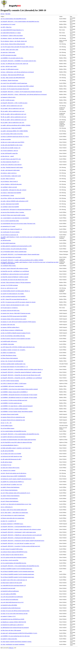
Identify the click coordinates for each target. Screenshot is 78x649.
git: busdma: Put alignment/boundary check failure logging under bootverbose (18, 439)
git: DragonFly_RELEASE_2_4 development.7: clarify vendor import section (18, 532)
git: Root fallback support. (7, 425)
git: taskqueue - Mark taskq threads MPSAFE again (12, 74)
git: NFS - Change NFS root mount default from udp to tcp (14, 299)
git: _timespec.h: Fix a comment (8, 470)
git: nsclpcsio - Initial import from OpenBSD (11, 192)
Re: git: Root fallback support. (7, 428)
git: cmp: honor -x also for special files (9, 560)
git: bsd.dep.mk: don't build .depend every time (11, 456)
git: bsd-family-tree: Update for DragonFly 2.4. (11, 229)
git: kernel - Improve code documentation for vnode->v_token (15, 304)
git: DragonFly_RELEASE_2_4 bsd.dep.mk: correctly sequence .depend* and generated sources (22, 540)
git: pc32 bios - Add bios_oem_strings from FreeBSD (13, 198)
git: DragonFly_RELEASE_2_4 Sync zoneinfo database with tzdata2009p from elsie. (20, 565)
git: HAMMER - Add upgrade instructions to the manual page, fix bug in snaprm (19, 394)
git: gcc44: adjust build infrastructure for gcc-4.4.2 (12, 602)
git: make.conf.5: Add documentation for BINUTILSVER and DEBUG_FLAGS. (19, 633)
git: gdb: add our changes (6, 462)
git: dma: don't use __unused (7, 156)
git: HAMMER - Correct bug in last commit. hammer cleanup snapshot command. (19, 389)
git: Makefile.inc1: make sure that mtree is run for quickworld (15, 274)
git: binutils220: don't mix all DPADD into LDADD (12, 619)
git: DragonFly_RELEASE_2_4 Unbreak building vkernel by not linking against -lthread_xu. (22, 369)
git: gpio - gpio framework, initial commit (10, 170)
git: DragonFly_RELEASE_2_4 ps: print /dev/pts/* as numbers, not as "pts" (18, 543)
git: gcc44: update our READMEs (8, 593)
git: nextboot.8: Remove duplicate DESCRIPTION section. (14, 551)
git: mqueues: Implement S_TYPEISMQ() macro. (12, 523)
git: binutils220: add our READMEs (9, 605)
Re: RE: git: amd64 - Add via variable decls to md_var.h (13, 114)
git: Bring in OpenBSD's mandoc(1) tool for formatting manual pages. (16, 568)
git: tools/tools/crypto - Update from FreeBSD (11, 128)
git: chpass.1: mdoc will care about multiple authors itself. (14, 509)
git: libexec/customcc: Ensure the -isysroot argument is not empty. (15, 338)
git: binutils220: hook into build (8, 588)
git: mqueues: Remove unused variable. (10, 414)
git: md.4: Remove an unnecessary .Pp (9, 234)
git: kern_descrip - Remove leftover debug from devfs (13, 44)
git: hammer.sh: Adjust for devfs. (8, 97)
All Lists (2, 13)
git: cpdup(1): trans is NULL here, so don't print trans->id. (14, 579)
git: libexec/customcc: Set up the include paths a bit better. (14, 248)
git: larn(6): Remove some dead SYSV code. (11, 159)
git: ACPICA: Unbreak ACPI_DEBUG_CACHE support (13, 383)
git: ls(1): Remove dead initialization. (9, 490)
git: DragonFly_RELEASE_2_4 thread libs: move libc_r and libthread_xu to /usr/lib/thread (21, 377)
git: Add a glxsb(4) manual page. (8, 243)
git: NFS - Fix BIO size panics (7, 100)
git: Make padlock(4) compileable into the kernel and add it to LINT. (16, 246)
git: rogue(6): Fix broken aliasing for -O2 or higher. (12, 293)
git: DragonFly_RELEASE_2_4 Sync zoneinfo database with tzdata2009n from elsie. (20, 21)
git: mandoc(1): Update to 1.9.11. (8, 616)
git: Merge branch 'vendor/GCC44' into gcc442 (11, 582)
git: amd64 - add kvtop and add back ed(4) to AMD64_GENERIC (15, 125)
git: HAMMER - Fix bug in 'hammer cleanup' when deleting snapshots (17, 411)
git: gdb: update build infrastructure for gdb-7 (11, 459)
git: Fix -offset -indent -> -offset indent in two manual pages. (14, 512)
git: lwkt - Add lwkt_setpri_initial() (9, 66)
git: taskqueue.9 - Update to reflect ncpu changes (12, 35)
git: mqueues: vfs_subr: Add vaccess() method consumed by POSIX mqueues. (18, 321)
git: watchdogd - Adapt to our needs (9, 187)
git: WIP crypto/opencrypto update (8, 55)
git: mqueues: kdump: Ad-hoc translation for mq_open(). (13, 319)
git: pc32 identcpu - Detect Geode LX (9, 181)
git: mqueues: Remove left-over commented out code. (13, 417)
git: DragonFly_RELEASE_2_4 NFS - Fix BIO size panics (14, 102)
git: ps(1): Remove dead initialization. (9, 498)
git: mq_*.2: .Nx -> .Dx (6, 422)
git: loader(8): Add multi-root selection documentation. (13, 436)
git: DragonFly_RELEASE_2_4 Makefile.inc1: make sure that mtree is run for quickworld (21, 535)
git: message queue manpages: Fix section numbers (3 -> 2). (14, 366)
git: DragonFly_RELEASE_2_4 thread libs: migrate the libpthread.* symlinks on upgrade (21, 372)
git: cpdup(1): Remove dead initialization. (10, 495)
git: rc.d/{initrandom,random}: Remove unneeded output (13, 251)
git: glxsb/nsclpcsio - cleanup (7, 195)
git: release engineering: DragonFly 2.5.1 (10, 161)
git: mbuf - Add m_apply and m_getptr (9, 49)
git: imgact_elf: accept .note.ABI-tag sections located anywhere (15, 610)
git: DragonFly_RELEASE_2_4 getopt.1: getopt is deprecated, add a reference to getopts (21, 529)
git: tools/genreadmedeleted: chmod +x (9, 445)
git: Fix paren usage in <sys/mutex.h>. (9, 307)
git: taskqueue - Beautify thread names (9, 80)
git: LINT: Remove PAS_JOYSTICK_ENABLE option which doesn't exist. (18, 347)
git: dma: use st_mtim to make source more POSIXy (12, 142)
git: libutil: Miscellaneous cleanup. (8, 355)
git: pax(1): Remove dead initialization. (9, 501)
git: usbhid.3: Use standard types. (8, 352)
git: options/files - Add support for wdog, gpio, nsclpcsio (13, 189)
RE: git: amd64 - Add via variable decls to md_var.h (12, 111)
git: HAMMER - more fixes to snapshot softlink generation (14, 408)
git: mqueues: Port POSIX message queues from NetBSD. (14, 316)
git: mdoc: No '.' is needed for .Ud (8, 521)
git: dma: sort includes (6, 139)
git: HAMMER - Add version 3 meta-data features (12, 386)
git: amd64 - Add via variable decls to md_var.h (11, 105)
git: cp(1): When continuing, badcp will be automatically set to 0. (15, 492)
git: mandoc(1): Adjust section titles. (9, 638)
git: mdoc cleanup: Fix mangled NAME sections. (12, 549)
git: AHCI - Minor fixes (6, 27)
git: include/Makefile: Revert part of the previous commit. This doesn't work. (18, 223)
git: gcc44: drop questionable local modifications (12, 596)
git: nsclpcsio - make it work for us (9, 173)
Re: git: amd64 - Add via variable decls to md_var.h (12, 108)
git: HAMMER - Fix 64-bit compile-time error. (11, 403)
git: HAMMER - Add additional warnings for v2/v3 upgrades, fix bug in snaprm (19, 397)
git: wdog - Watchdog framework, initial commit (12, 167)
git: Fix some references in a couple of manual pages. (13, 515)
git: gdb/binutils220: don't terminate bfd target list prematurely (15, 627)
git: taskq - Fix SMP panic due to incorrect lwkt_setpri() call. (14, 63)
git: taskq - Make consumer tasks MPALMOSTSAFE (13, 77)
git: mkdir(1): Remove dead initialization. (10, 487)
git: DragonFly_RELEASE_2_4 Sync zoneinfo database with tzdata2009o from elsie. (20, 434)
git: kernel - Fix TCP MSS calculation (9, 285)
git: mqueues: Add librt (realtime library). (10, 327)
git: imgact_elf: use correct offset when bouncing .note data (14, 613)
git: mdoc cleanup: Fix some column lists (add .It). (12, 554)
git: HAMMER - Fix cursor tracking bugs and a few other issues (15, 636)
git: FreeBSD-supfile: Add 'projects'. (9, 341)
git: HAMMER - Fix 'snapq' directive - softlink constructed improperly (17, 406)
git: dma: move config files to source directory (11, 164)
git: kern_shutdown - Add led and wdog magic (11, 184)
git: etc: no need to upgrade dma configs (10, 220)
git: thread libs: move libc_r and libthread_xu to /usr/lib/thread (15, 271)
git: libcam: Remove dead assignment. (9, 358)
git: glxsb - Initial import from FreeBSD (10, 203)
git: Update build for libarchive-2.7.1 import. (11, 32)
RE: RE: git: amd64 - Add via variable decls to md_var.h (13, 116)
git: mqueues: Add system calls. (8, 324)
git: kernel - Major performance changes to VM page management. (16, 282)
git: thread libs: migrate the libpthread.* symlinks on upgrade (14, 276)
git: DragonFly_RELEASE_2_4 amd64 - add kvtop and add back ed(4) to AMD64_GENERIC (22, 260)
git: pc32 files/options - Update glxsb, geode (11, 175)
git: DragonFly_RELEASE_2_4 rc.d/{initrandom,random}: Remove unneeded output (20, 254)
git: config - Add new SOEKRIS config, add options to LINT (14, 201)
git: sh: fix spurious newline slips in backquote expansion (14, 557)
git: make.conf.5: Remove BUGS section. (10, 467)
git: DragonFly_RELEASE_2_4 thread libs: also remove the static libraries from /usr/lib (20, 375)
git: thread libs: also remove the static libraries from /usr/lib (14, 279)
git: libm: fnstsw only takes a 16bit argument (11, 630)
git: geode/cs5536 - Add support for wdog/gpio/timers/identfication (16, 209)
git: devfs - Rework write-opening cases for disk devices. (13, 473)
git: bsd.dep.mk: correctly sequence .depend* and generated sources (16, 478)
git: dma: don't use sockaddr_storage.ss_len (10, 147)
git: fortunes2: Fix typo (6, 464)
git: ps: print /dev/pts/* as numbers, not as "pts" (11, 484)
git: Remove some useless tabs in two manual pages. (12, 518)
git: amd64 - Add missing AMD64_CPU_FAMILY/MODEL (14, 131)
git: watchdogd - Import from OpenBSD (10, 206)
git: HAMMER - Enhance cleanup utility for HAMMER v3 (14, 391)
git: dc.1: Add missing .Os (7, 507)
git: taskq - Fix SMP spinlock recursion (9, 69)
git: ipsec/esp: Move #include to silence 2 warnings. (12, 212)
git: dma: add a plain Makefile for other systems (11, 145)
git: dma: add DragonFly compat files (9, 153)
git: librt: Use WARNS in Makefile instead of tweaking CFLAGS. (15, 333)
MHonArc (11, 647)
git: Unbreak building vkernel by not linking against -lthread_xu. (15, 290)
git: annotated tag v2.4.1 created (8, 24)
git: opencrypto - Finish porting (8, 52)
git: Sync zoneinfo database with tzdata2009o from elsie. (13, 431)
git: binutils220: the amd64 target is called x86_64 (12, 624)
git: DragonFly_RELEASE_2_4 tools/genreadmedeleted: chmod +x (16, 526)
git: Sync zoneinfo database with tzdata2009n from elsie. (13, 18)
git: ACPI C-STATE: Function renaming (10, 380)
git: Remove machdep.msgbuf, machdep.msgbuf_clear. (13, 363)
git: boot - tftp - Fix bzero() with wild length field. (12, 361)
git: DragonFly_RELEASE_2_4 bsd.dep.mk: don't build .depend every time (18, 537)
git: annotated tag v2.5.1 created (8, 226)
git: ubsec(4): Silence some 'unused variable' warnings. (13, 215)
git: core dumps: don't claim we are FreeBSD (11, 453)
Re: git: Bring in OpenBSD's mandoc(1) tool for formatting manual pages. (17, 571)
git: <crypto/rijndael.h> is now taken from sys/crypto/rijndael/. (15, 218)
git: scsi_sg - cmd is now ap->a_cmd (9, 288)
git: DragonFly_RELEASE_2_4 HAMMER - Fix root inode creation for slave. (18, 60)
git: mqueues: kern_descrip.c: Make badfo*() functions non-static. (15, 313)
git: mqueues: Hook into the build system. (10, 310)
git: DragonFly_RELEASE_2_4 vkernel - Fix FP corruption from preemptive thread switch (21, 91)
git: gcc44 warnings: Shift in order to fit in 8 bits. (12, 133)
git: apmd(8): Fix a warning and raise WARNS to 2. (12, 481)
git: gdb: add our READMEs (7, 450)
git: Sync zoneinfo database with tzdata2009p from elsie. (13, 563)
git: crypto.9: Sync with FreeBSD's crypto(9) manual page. (14, 83)
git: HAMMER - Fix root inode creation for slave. (12, 58)
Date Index (7, 13)
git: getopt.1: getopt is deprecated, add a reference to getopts (14, 268)
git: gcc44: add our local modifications (9, 599)
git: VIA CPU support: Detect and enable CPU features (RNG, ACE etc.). (17, 46)
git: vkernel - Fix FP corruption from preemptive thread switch (15, 88)
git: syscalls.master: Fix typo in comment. (10, 232)
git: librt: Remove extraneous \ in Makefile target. (12, 330)
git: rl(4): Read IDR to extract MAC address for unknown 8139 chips (16, 442)
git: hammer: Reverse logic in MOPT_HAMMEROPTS (13, 476)
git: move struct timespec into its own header (11, 257)
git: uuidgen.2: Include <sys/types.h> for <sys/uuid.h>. (13, 349)
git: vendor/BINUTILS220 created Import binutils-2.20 (13, 585)
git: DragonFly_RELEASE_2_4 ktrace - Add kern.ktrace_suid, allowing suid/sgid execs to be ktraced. (24, 94)
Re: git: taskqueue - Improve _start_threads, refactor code (14, 41)
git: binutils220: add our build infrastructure (11, 608)
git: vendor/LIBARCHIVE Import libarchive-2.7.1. (12, 30)
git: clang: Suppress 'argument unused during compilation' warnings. (16, 641)
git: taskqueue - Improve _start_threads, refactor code (13, 38)
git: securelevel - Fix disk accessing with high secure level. (14, 400)
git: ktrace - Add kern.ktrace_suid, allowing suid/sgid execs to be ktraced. (17, 72)
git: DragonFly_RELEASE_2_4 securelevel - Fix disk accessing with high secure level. (20, 546)
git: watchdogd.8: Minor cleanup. (8, 265)
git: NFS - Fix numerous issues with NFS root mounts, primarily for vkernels (18, 302)
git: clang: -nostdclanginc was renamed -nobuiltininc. (13, 644)
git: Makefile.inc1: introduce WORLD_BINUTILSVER (13, 622)
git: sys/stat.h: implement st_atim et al (9, 150)
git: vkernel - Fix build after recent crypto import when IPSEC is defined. (17, 86)
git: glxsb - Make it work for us (8, 178)
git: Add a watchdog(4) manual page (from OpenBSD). (13, 296)
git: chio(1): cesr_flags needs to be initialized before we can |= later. (16, 504)
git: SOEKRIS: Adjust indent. (7, 344)
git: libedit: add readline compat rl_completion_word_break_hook (15, 448)
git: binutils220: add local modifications (10, 591)
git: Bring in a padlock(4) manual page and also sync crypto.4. (15, 136)
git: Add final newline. (6, 240)
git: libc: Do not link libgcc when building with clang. (13, 335)
